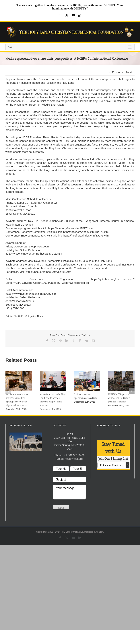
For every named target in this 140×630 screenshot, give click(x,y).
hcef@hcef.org (74, 458)
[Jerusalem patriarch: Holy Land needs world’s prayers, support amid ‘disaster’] (53, 372)
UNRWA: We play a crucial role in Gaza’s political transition (119, 398)
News (40, 316)
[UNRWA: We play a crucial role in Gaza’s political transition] (121, 372)
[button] (8, 391)
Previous (117, 72)
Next (129, 72)
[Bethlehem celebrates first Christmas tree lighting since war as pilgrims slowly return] (18, 372)
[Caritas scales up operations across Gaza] (87, 372)
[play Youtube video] (25, 442)
